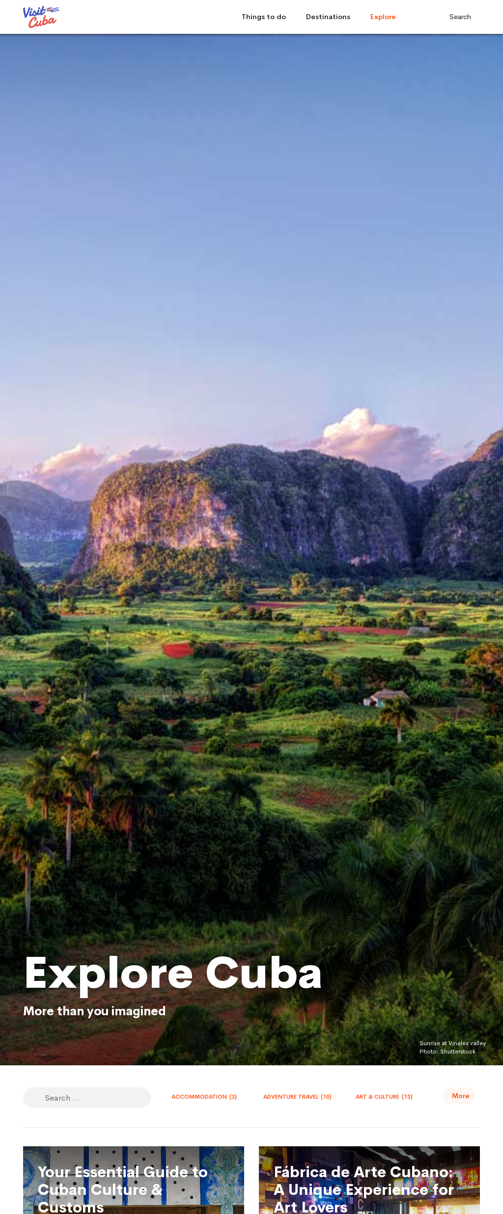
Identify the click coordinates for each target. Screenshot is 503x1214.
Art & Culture (384, 1096)
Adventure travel (297, 1096)
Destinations (328, 16)
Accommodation (204, 1096)
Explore (383, 16)
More (461, 1095)
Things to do (264, 16)
